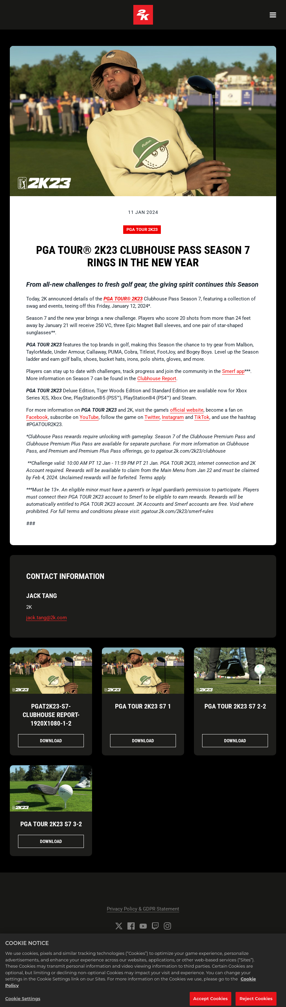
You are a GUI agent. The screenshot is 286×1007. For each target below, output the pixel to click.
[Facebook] (131, 926)
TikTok (201, 417)
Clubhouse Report (156, 378)
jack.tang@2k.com (46, 618)
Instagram (173, 417)
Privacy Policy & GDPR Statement (143, 909)
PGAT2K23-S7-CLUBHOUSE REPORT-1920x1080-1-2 (51, 714)
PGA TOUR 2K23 (142, 229)
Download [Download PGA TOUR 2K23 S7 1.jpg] (143, 740)
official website (186, 410)
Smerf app (233, 371)
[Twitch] (155, 926)
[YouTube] (143, 926)
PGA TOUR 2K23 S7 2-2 (235, 706)
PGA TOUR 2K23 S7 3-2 (51, 824)
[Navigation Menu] (273, 15)
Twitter (152, 417)
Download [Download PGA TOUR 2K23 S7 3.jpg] (51, 841)
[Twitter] (119, 926)
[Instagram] (167, 926)
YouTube (89, 417)
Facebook (37, 417)
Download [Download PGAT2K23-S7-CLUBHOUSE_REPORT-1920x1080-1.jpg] (51, 740)
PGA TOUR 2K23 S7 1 (143, 706)
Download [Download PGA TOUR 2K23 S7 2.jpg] (235, 740)
